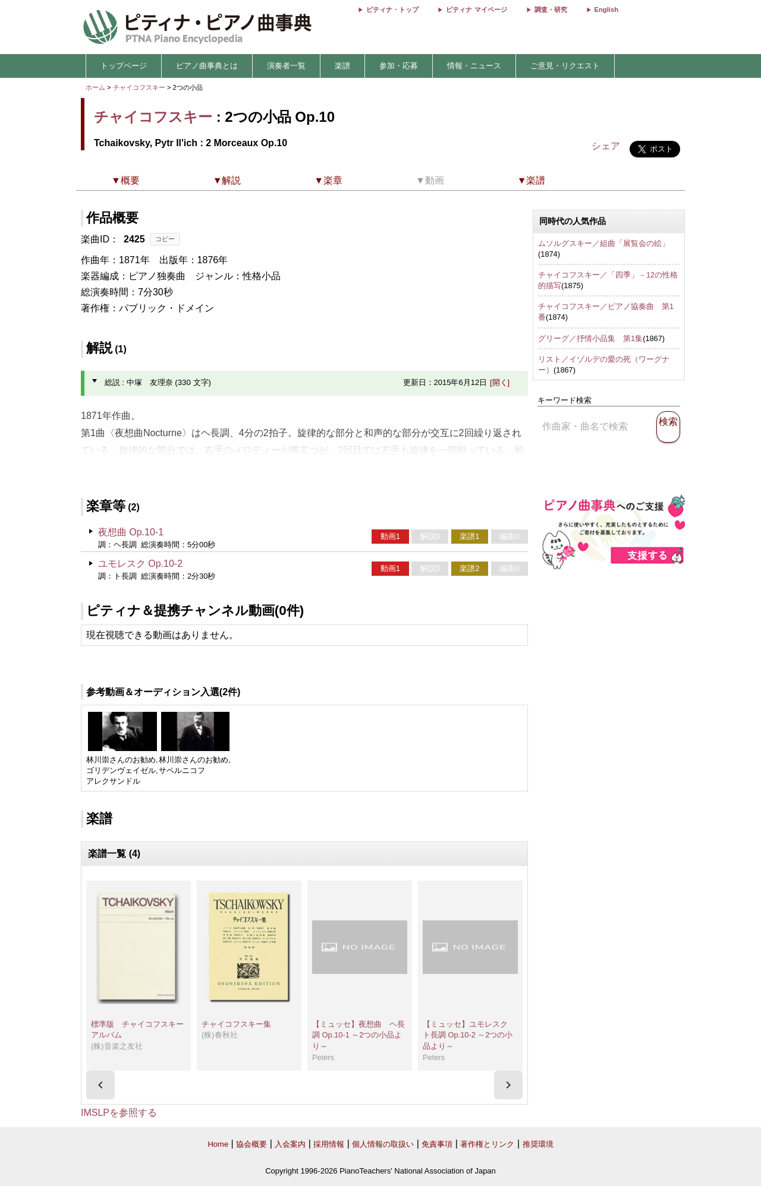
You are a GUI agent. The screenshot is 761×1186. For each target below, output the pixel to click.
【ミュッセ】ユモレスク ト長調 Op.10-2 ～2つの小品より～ (469, 1035)
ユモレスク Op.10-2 (140, 564)
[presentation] (100, 1085)
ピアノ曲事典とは (207, 65)
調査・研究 (550, 9)
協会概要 (251, 1144)
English (606, 9)
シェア (606, 146)
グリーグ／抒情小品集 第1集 (590, 338)
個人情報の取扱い (383, 1144)
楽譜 (342, 65)
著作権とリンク (487, 1144)
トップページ (123, 65)
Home (217, 1144)
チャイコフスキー (139, 87)
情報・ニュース (474, 65)
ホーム (95, 87)
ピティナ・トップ (392, 9)
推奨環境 (538, 1144)
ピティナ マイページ (476, 9)
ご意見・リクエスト (565, 65)
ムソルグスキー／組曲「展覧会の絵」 (603, 243)
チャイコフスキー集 (236, 1024)
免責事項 (437, 1144)
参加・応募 (398, 65)
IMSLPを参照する (119, 1113)
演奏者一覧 (286, 65)
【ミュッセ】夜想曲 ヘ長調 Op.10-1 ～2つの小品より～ (358, 1035)
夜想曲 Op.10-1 (130, 532)
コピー (165, 238)
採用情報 (328, 1144)
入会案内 (290, 1144)
